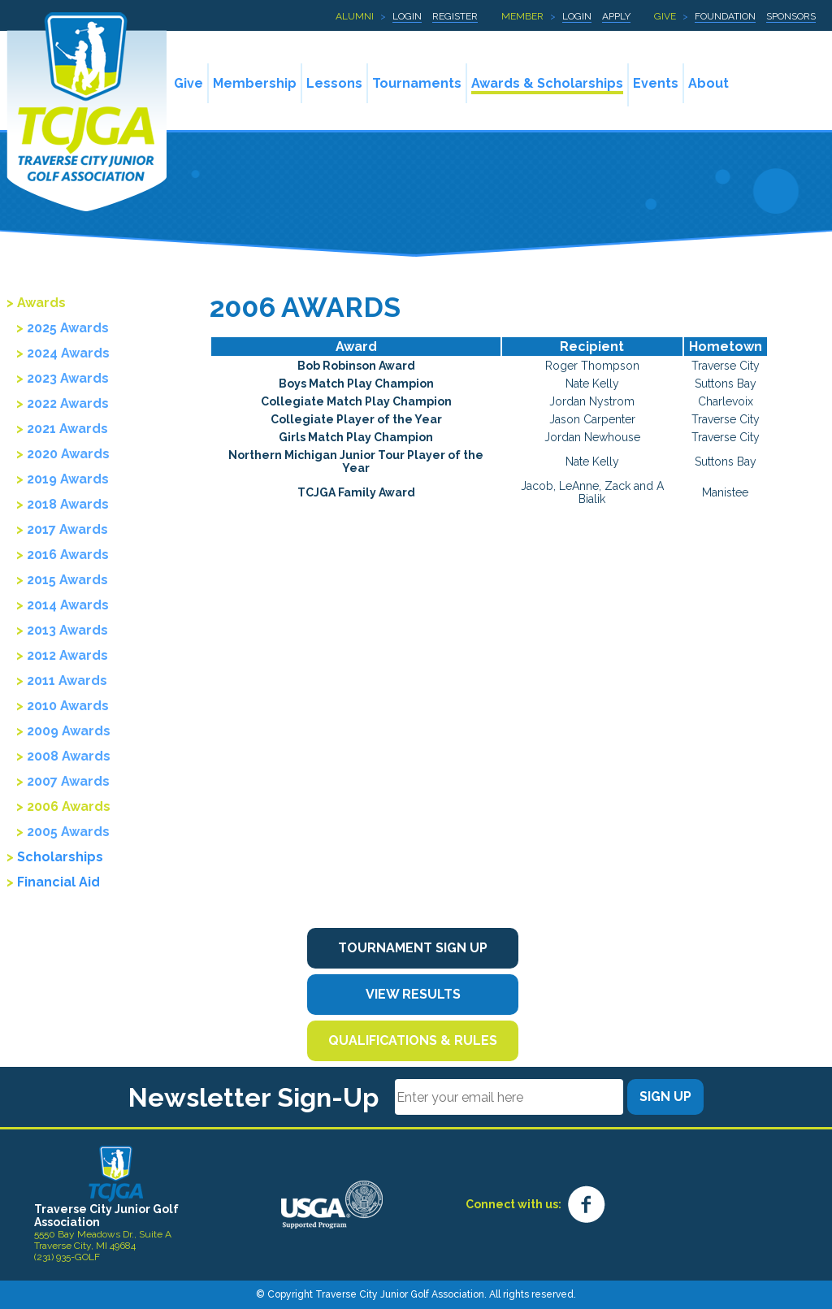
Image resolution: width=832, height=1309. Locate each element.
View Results (413, 994)
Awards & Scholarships (547, 83)
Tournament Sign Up (413, 948)
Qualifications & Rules (412, 1040)
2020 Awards (68, 454)
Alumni (355, 16)
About (708, 83)
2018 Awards (68, 504)
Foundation (725, 16)
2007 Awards (68, 781)
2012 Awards (67, 655)
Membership (255, 83)
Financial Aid (58, 882)
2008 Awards (68, 756)
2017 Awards (67, 529)
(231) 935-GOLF (67, 1257)
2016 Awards (68, 554)
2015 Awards (67, 579)
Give (665, 16)
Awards (41, 302)
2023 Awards (68, 378)
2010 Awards (68, 705)
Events (655, 83)
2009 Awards (68, 731)
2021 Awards (67, 428)
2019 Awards (68, 479)
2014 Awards (68, 605)
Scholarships (60, 857)
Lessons (334, 83)
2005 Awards (68, 831)
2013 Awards (67, 630)
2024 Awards (68, 353)
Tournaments (417, 83)
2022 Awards (68, 403)
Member (522, 16)
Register (455, 16)
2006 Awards (68, 806)
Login (407, 16)
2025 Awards (68, 328)
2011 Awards (67, 680)
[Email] (509, 1097)
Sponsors (791, 16)
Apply (616, 16)
